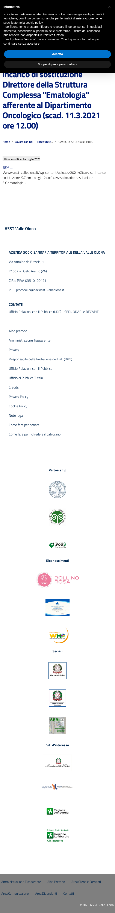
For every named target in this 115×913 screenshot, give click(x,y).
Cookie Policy (18, 406)
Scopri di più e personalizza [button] (57, 64)
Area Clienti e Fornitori (86, 881)
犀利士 (8, 167)
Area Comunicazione (15, 893)
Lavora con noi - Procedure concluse (38, 141)
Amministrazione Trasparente (29, 340)
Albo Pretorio (56, 881)
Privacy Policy (18, 396)
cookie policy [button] (34, 22)
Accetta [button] (57, 54)
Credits (14, 387)
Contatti (68, 893)
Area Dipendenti (46, 893)
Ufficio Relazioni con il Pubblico (30, 368)
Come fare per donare (24, 424)
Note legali (16, 415)
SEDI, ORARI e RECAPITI (81, 311)
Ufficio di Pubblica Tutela (26, 377)
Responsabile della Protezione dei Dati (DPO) (40, 359)
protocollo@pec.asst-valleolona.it (40, 289)
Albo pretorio (18, 330)
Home (6, 141)
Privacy (14, 349)
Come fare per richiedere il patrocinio (35, 434)
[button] (109, 6)
